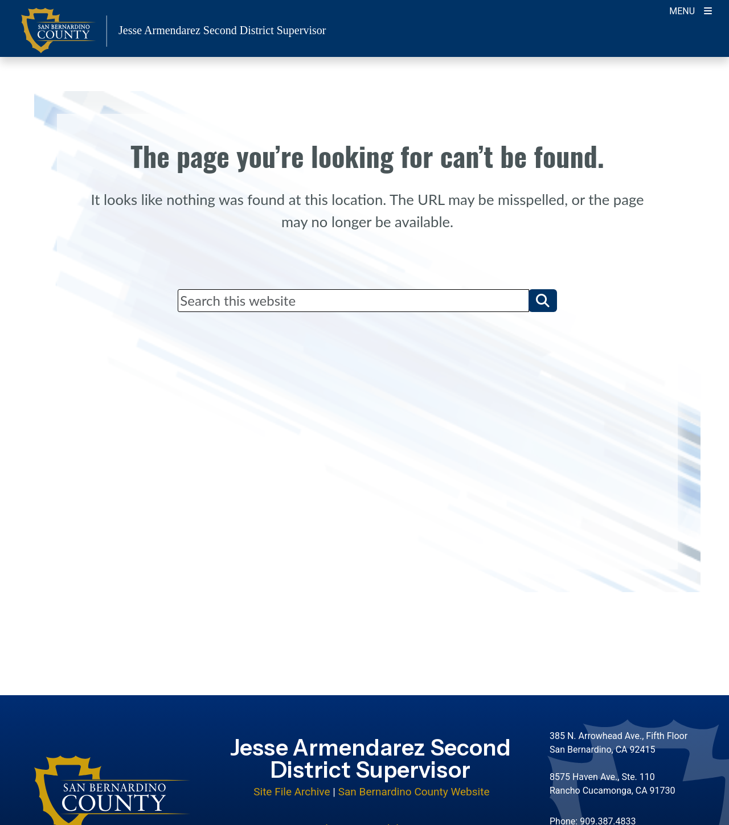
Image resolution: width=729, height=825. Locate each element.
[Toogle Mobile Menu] (690, 10)
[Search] (353, 300)
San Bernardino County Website (414, 791)
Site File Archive (291, 791)
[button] (543, 300)
